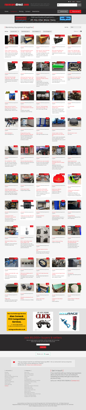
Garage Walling (71, 215)
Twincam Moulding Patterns (27, 161)
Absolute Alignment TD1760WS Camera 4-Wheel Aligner (58, 162)
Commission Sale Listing (30, 381)
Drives (25, 377)
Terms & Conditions (9, 381)
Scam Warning (8, 384)
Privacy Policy (8, 379)
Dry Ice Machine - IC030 (10, 161)
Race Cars (26, 372)
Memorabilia (27, 391)
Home (6, 11)
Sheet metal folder (40, 298)
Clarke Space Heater (25, 189)
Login (73, 1)
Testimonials (8, 380)
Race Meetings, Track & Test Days (32, 393)
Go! (79, 5)
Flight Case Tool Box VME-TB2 (27, 215)
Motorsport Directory (29, 392)
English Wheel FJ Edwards (73, 298)
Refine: (6, 31)
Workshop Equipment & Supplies (32, 380)
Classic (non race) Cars (29, 389)
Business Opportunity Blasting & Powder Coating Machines (42, 78)
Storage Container (40, 215)
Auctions (26, 384)
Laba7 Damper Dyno (72, 161)
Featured (7, 373)
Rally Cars (26, 376)
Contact (27, 11)
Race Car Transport (29, 375)
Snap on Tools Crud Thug (57, 241)
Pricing (21, 11)
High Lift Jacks (39, 133)
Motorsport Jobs (28, 387)
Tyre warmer (71, 273)
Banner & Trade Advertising (11, 376)
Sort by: (66, 27)
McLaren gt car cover (72, 133)
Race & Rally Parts (28, 373)
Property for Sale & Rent (30, 396)
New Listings (8, 375)
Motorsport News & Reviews (31, 385)
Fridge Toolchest (55, 215)
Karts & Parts (27, 383)
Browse (6, 372)
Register (79, 1)
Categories (13, 11)
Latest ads (63, 11)
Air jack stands (71, 106)
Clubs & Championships (30, 395)
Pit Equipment (27, 379)
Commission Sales (9, 377)
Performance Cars (28, 388)
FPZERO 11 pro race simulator (42, 161)
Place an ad (75, 11)
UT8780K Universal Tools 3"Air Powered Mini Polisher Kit (27, 108)
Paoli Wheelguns (8, 133)
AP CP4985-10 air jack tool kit (74, 77)
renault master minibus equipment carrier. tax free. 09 (58, 134)
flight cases (7, 298)
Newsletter (35, 11)
